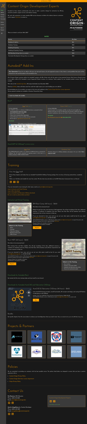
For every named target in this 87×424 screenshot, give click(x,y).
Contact (2, 24)
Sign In (2, 27)
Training (2, 14)
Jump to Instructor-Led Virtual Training (17, 189)
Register (2, 30)
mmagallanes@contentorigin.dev (20, 411)
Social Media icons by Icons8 (54, 404)
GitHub (15, 86)
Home (2, 10)
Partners (2, 16)
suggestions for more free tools (23, 118)
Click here (18, 17)
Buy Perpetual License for (59, 117)
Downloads (3, 19)
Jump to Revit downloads (14, 191)
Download (11, 120)
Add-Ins (2, 12)
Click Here (57, 221)
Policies (2, 22)
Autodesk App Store (21, 83)
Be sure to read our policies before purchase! (18, 194)
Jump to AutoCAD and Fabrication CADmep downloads (21, 193)
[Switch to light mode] (2, 33)
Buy (36, 300)
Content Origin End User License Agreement (59, 89)
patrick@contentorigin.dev (46, 187)
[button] (43, 1)
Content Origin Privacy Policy (17, 376)
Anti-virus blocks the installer (17, 95)
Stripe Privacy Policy (15, 381)
